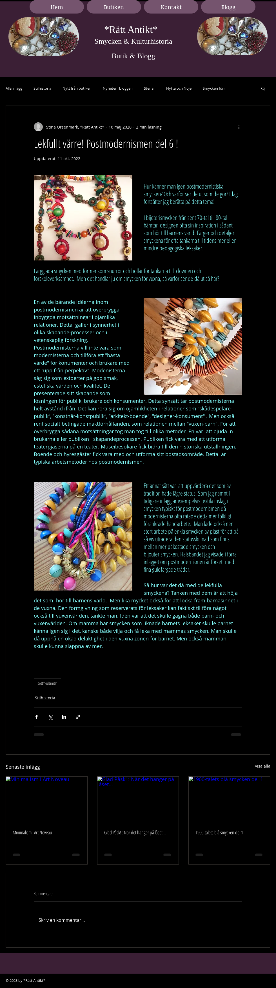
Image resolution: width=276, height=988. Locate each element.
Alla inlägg (14, 88)
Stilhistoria (42, 88)
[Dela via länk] (78, 717)
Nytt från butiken (77, 88)
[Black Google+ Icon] (265, 980)
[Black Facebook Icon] (248, 980)
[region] (43, 36)
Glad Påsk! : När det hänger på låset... (135, 832)
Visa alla (262, 766)
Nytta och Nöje (179, 88)
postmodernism (47, 683)
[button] (263, 88)
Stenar (149, 88)
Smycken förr (214, 88)
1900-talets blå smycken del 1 (219, 832)
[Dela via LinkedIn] (64, 717)
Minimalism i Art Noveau (32, 832)
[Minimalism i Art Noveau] (46, 799)
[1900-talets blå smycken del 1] (229, 799)
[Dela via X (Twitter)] (50, 717)
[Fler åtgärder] (238, 126)
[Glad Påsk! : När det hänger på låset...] (138, 799)
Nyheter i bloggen (118, 88)
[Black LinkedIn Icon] (256, 980)
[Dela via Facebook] (36, 717)
